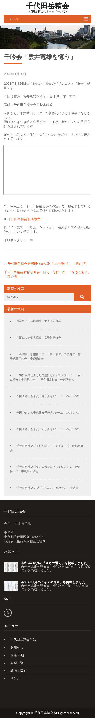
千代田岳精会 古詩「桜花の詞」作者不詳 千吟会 (47, 487)
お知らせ (16, 647)
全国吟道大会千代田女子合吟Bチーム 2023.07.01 (48, 412)
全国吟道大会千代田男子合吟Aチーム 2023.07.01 (48, 396)
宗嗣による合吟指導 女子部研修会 (38, 321)
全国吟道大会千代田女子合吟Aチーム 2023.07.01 (48, 429)
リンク (15, 678)
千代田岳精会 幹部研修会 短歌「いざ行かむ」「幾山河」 (46, 263)
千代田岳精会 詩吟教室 (24, 219)
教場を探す (18, 670)
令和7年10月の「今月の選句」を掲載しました (54, 563)
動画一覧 (16, 663)
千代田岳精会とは (23, 639)
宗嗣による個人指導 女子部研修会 (38, 337)
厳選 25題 (17, 655)
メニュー (15, 19)
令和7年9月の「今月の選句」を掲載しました (53, 582)
